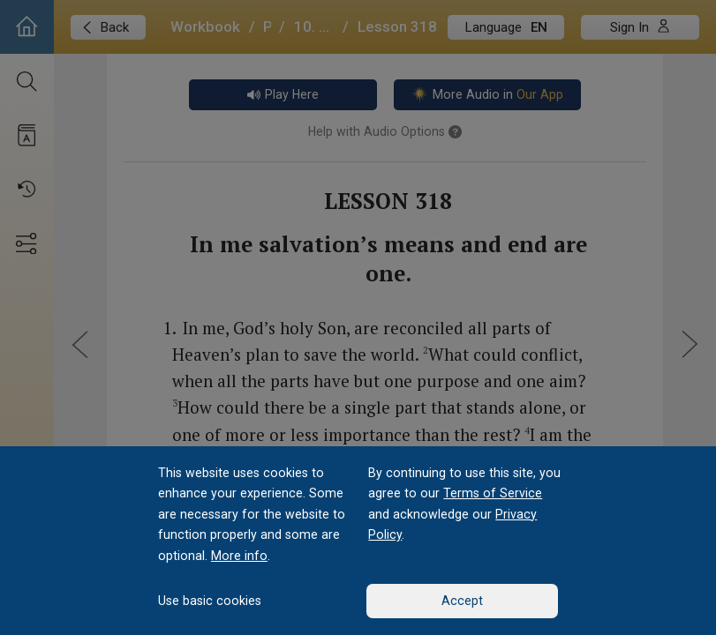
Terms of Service (492, 493)
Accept (462, 601)
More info (239, 556)
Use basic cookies (209, 601)
